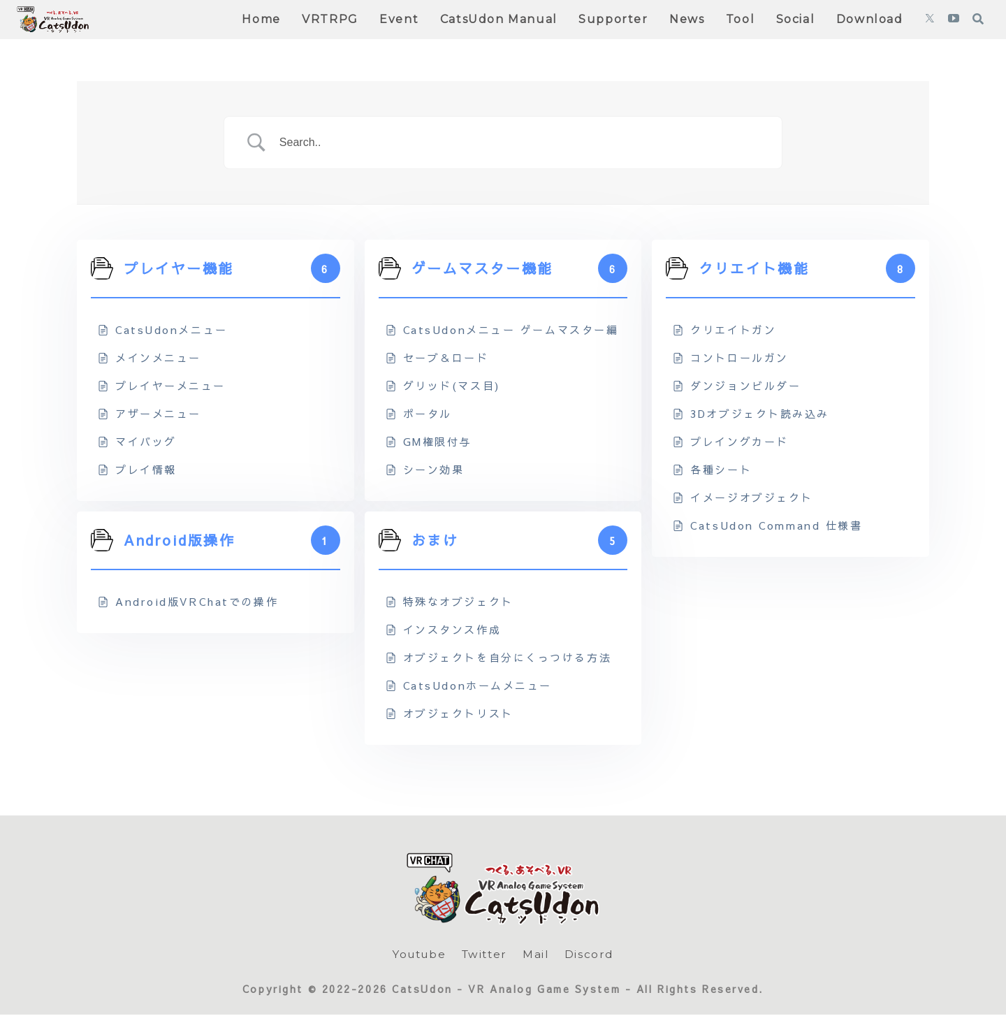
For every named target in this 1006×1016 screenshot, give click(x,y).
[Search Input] (520, 142)
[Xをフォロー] (929, 20)
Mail (538, 954)
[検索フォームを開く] (978, 19)
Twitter (486, 954)
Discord (593, 954)
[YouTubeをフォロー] (953, 20)
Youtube (417, 954)
